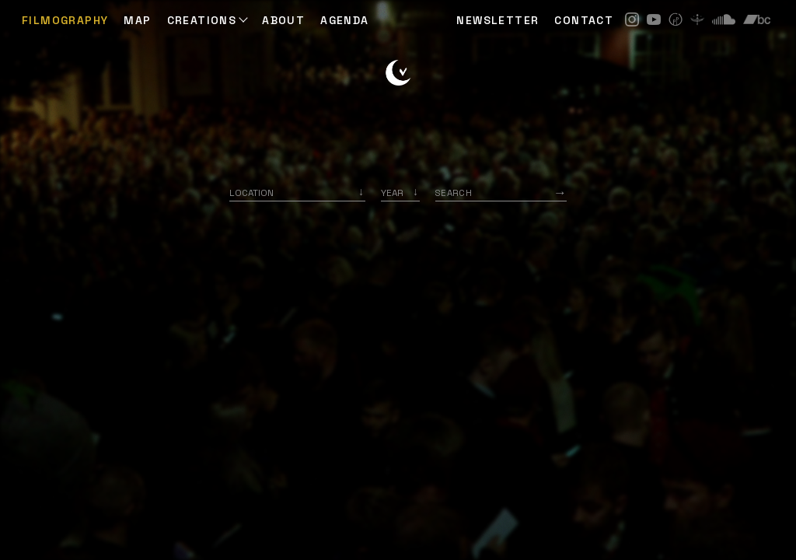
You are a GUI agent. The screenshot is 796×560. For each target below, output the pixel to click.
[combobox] (297, 192)
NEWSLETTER (497, 20)
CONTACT (583, 20)
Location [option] (251, 192)
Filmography (65, 20)
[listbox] (400, 192)
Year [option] (392, 192)
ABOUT (283, 20)
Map (137, 20)
